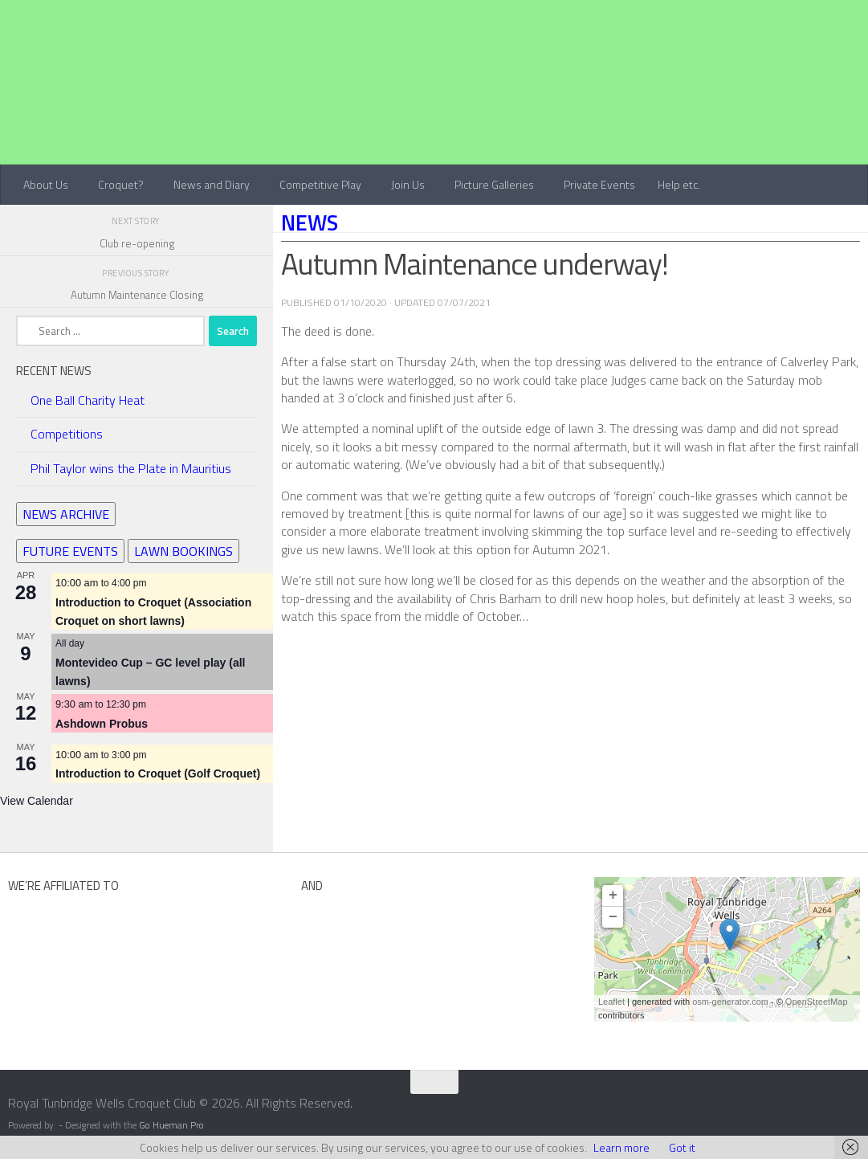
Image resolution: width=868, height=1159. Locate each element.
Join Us (408, 184)
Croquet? (121, 184)
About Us (45, 184)
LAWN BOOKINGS (183, 551)
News (309, 222)
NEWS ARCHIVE (65, 514)
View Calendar (36, 800)
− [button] (613, 917)
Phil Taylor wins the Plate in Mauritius (131, 468)
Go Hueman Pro (171, 1125)
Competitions (67, 433)
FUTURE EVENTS (70, 551)
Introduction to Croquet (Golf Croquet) (157, 773)
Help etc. (679, 184)
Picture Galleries (494, 184)
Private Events (599, 184)
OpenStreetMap (816, 1001)
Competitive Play (320, 184)
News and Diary (211, 184)
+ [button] (613, 895)
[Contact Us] (857, 1108)
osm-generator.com (730, 1001)
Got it (682, 1147)
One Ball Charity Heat (88, 400)
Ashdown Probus (101, 723)
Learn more (621, 1147)
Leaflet (611, 1001)
